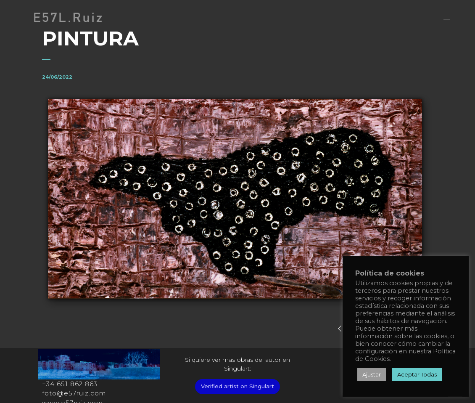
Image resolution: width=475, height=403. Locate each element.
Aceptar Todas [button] (417, 374)
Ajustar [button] (371, 374)
